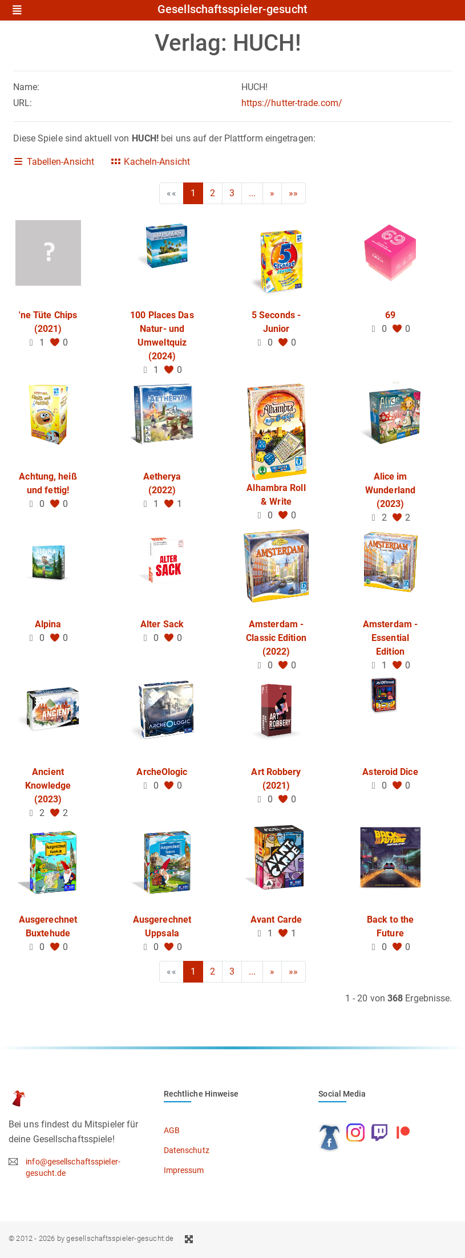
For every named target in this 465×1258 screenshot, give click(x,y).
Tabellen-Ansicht (54, 161)
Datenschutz (186, 1150)
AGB (172, 1130)
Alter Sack (162, 624)
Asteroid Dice (390, 771)
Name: (26, 87)
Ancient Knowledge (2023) (48, 785)
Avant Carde (276, 919)
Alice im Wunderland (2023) (390, 490)
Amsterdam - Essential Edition (390, 638)
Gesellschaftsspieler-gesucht (232, 9)
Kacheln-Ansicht (150, 161)
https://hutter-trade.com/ (292, 103)
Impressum (184, 1170)
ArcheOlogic (161, 771)
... (252, 193)
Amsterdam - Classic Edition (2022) (276, 638)
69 (390, 315)
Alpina (48, 624)
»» (293, 193)
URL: (22, 103)
